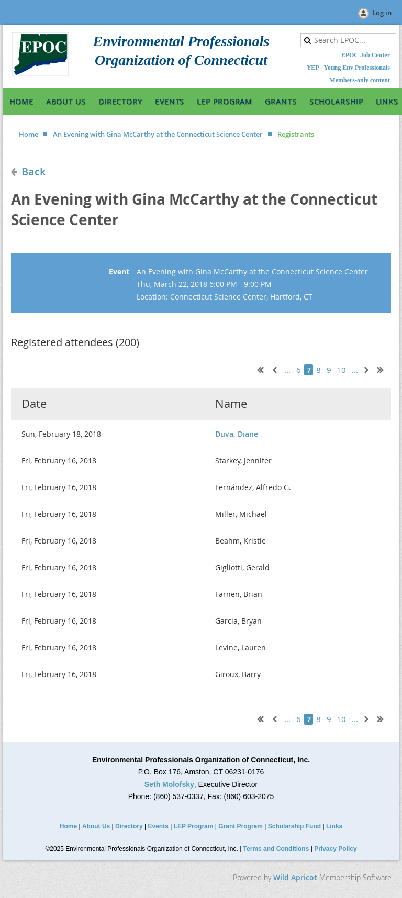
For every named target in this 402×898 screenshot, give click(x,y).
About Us (96, 826)
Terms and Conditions (276, 848)
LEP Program (194, 826)
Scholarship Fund (294, 826)
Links (334, 826)
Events (158, 826)
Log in (382, 12)
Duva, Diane (236, 434)
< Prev (273, 369)
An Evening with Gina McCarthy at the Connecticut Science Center (158, 134)
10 (342, 369)
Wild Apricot (295, 877)
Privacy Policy (335, 848)
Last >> (384, 369)
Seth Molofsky (169, 784)
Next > (368, 369)
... (287, 369)
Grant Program (240, 826)
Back (33, 171)
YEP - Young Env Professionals (348, 67)
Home (28, 134)
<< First (258, 369)
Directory (129, 826)
